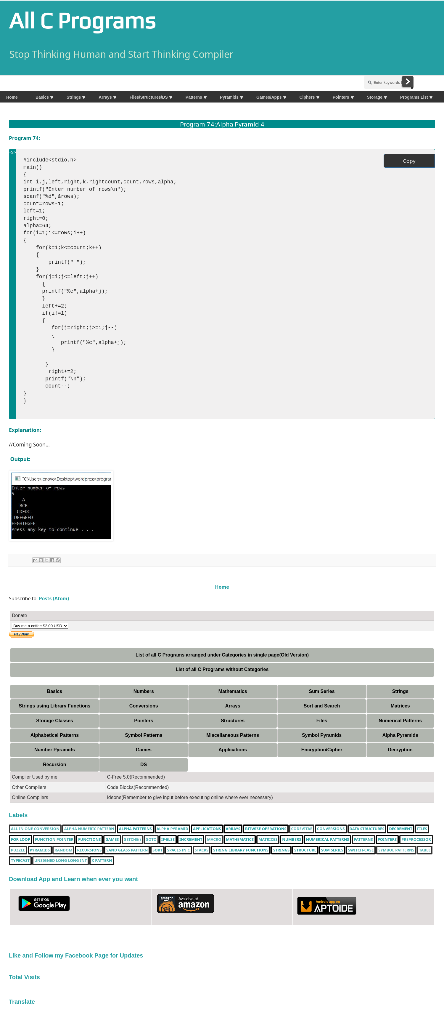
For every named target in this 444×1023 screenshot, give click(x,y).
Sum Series (321, 691)
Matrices (400, 705)
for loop (20, 839)
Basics (54, 691)
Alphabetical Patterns (54, 735)
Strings (400, 691)
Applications (232, 749)
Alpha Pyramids (400, 735)
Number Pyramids (54, 749)
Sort (157, 850)
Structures (232, 720)
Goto (151, 839)
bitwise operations (265, 829)
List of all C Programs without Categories (222, 669)
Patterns (363, 839)
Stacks (202, 850)
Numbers (143, 691)
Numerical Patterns (400, 720)
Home (222, 587)
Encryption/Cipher (321, 749)
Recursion (54, 764)
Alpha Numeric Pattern (89, 829)
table (425, 850)
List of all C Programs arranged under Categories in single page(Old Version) (222, 654)
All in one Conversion (35, 829)
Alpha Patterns (135, 829)
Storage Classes (54, 720)
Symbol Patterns (143, 735)
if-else (168, 839)
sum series (332, 850)
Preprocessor (416, 839)
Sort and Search (322, 705)
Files (321, 720)
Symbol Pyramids (322, 735)
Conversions (143, 705)
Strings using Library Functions (55, 705)
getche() (132, 839)
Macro (214, 839)
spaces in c (178, 850)
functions (89, 839)
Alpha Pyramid (172, 829)
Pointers (143, 720)
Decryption (400, 749)
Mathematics (232, 691)
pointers (387, 839)
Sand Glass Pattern (127, 850)
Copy (409, 160)
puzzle (18, 850)
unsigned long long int (60, 860)
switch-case (361, 850)
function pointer (54, 839)
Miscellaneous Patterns (232, 735)
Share (15, 72)
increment (190, 839)
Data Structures (367, 829)
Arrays (232, 705)
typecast (20, 860)
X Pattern (101, 860)
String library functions (240, 850)
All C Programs (82, 20)
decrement (400, 829)
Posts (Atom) (54, 598)
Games (144, 749)
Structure (305, 850)
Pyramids (40, 850)
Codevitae (302, 829)
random (63, 850)
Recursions (89, 850)
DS (143, 764)
